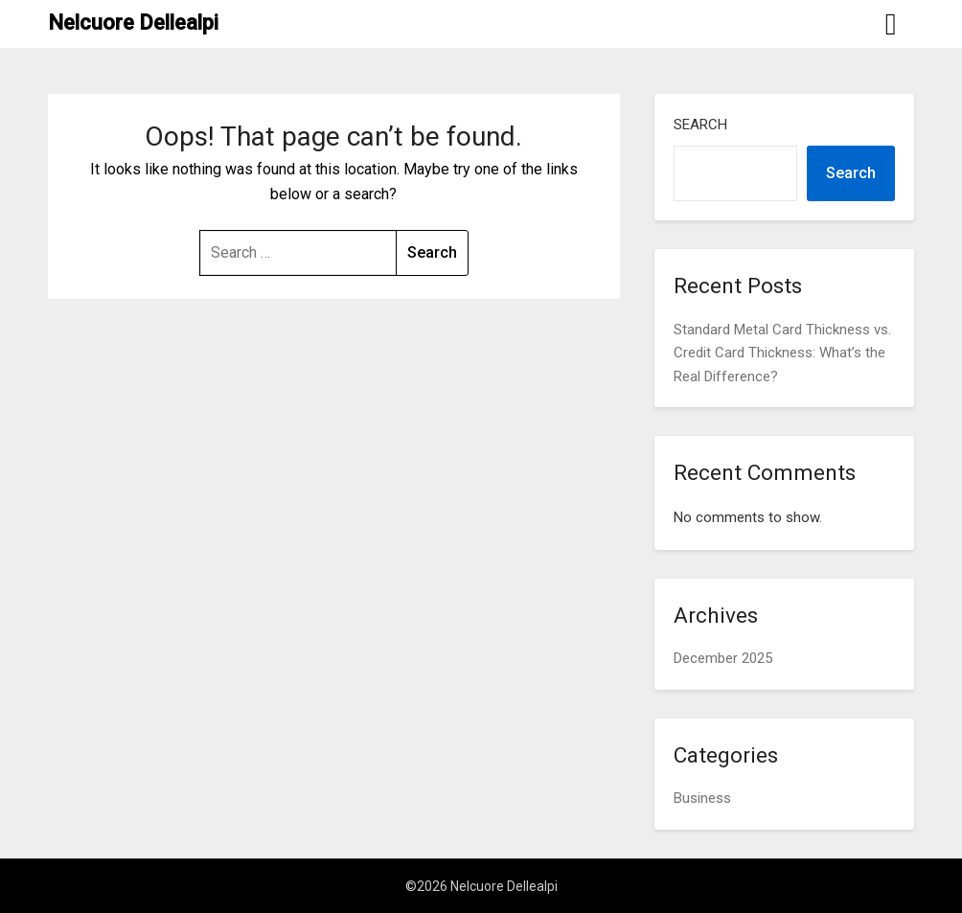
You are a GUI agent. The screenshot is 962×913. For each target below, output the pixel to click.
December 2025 (723, 658)
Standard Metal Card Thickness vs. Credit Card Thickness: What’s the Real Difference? (782, 353)
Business (702, 798)
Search (700, 124)
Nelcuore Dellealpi (133, 22)
